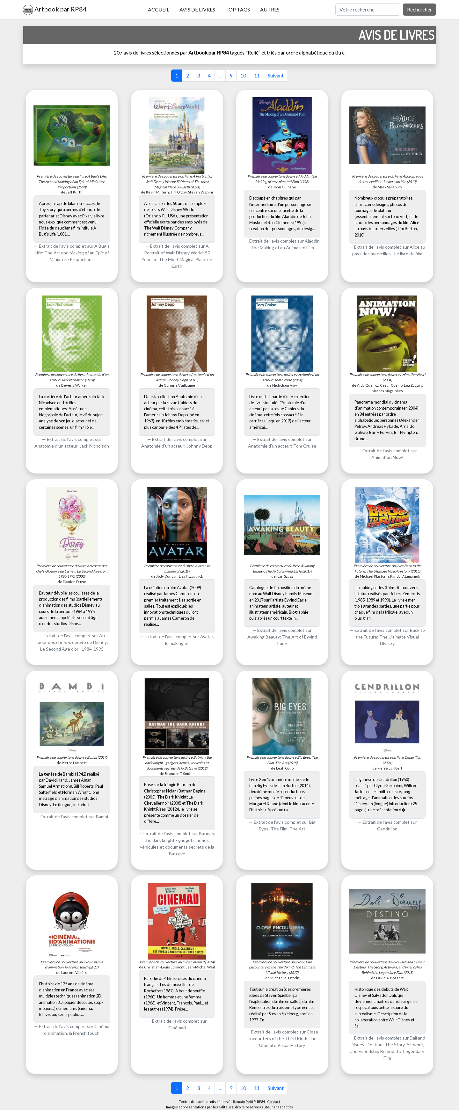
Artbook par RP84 (55, 10)
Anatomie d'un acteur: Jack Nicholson (71, 446)
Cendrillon (387, 828)
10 (243, 75)
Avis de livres (197, 9)
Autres (270, 9)
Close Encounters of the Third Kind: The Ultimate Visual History (283, 1038)
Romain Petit (243, 1101)
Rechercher (419, 9)
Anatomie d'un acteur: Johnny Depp (177, 446)
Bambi (102, 816)
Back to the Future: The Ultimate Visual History (390, 636)
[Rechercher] (367, 10)
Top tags (237, 9)
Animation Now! (387, 457)
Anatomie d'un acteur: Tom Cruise (282, 446)
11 (257, 75)
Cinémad (177, 1027)
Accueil (158, 9)
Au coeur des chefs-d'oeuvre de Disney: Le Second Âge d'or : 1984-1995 (71, 642)
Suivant (276, 75)
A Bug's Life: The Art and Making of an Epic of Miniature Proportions (72, 252)
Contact (273, 1101)
